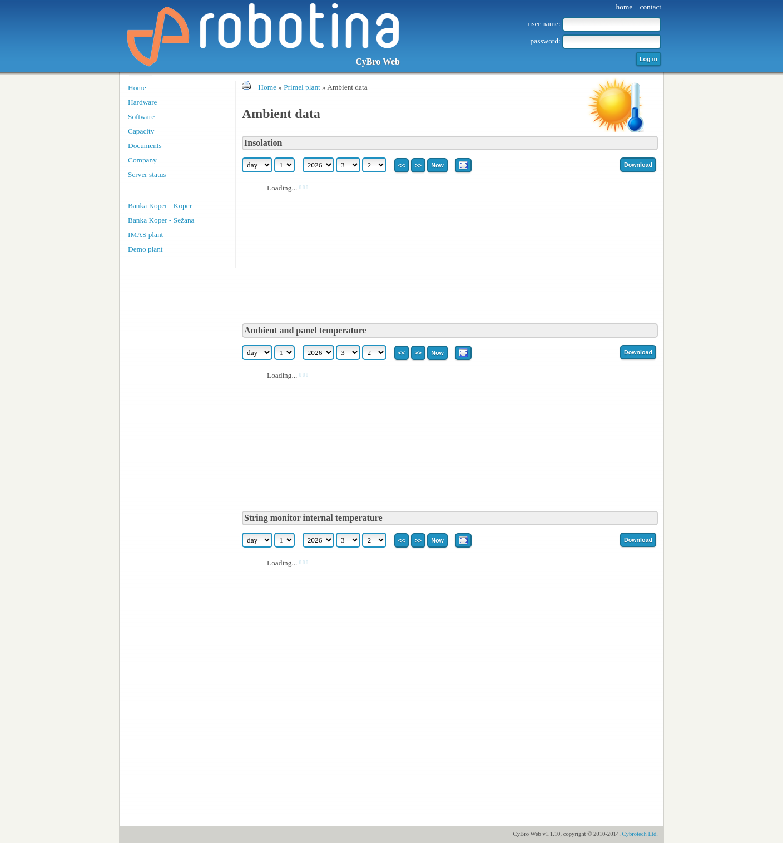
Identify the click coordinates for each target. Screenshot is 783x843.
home (624, 7)
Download (638, 164)
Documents (145, 145)
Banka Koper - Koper (160, 205)
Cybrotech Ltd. (640, 834)
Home (137, 87)
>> (418, 165)
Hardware (142, 102)
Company (142, 160)
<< (401, 165)
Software (141, 116)
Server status (147, 174)
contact (650, 7)
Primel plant (302, 87)
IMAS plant (145, 234)
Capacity (141, 131)
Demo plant (145, 249)
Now (437, 165)
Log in (648, 59)
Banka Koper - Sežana (161, 220)
